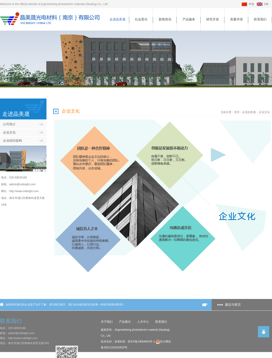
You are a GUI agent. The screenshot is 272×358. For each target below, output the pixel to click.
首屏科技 (119, 352)
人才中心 (143, 332)
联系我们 (260, 19)
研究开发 (212, 19)
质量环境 (236, 19)
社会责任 (141, 19)
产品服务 (188, 19)
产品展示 (125, 332)
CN (262, 4)
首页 (237, 109)
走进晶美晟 (117, 19)
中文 (248, 4)
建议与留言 (233, 315)
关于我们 (107, 332)
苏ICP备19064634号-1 (141, 352)
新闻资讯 (165, 19)
